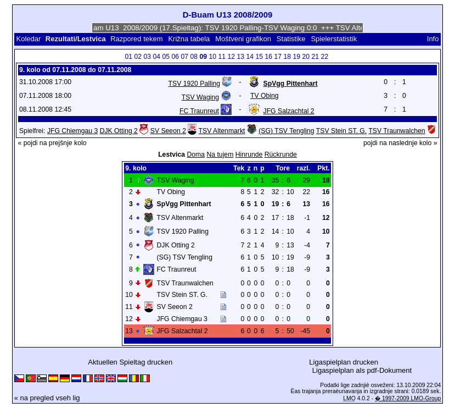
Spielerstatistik (334, 39)
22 (324, 56)
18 (287, 56)
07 (184, 56)
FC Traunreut (199, 111)
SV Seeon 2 (168, 131)
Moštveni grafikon (243, 39)
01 (128, 56)
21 (315, 56)
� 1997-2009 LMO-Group (408, 398)
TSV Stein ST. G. (341, 131)
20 (306, 56)
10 (212, 56)
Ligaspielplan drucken (343, 362)
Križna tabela (189, 39)
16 (268, 56)
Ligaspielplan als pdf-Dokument (362, 370)
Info (433, 39)
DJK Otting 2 (119, 131)
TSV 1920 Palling (194, 83)
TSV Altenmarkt (222, 131)
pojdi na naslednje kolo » (400, 143)
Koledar (28, 39)
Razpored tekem (136, 39)
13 (240, 56)
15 (259, 56)
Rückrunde (281, 154)
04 (156, 56)
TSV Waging (200, 97)
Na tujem (219, 154)
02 (138, 56)
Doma (196, 154)
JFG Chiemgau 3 (72, 131)
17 (278, 56)
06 (175, 56)
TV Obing (264, 96)
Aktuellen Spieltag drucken (130, 362)
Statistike (291, 39)
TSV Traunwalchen (396, 131)
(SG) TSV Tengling (286, 131)
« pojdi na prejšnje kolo (52, 143)
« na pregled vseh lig (47, 398)
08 (194, 56)
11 (222, 56)
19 (296, 56)
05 (166, 56)
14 (250, 56)
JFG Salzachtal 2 (288, 111)
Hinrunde (249, 154)
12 (231, 56)
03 (147, 56)
